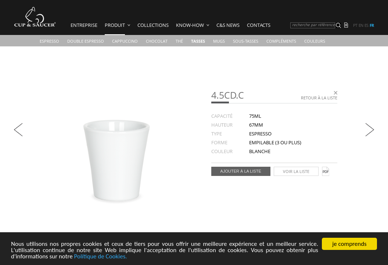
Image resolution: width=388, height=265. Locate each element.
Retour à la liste (319, 97)
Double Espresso (85, 41)
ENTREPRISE (84, 25)
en (361, 25)
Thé (179, 41)
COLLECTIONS (153, 25)
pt (355, 25)
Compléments (281, 41)
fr (372, 25)
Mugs (219, 41)
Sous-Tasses (245, 41)
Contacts (258, 25)
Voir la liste (296, 171)
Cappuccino (125, 41)
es (366, 25)
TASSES (198, 41)
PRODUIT (115, 25)
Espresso (49, 41)
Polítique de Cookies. (100, 257)
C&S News (228, 25)
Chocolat (157, 41)
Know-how (190, 25)
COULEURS (314, 41)
